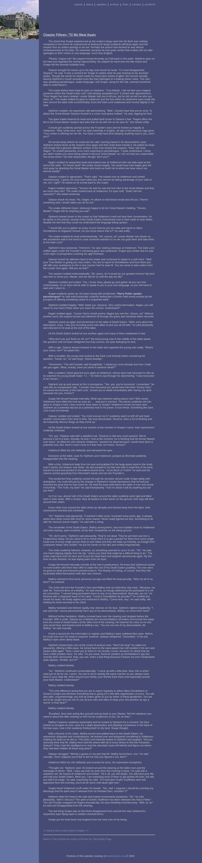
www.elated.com (116, 856)
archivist (150, 4)
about (89, 4)
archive (114, 4)
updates (102, 4)
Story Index (61, 830)
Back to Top (50, 839)
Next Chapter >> (79, 830)
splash (78, 4)
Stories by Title (88, 839)
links (125, 4)
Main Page (105, 839)
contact (136, 4)
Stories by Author (68, 839)
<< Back (48, 830)
